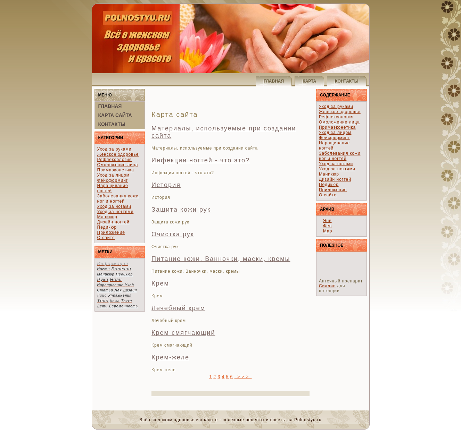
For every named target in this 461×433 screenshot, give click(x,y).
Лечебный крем (178, 308)
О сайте (106, 237)
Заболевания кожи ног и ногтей (118, 199)
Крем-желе (170, 357)
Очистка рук (172, 234)
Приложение (111, 232)
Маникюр (107, 216)
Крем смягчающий (183, 332)
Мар (327, 231)
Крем (160, 283)
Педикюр (107, 227)
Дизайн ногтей (113, 222)
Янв (327, 220)
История (166, 184)
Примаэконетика (115, 170)
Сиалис (327, 285)
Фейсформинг (112, 180)
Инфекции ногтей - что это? (200, 160)
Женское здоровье (118, 154)
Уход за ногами (114, 206)
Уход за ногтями (115, 211)
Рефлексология (114, 159)
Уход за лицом (113, 175)
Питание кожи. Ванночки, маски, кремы (220, 258)
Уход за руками (114, 149)
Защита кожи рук (181, 209)
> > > (243, 376)
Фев (327, 225)
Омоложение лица (117, 164)
